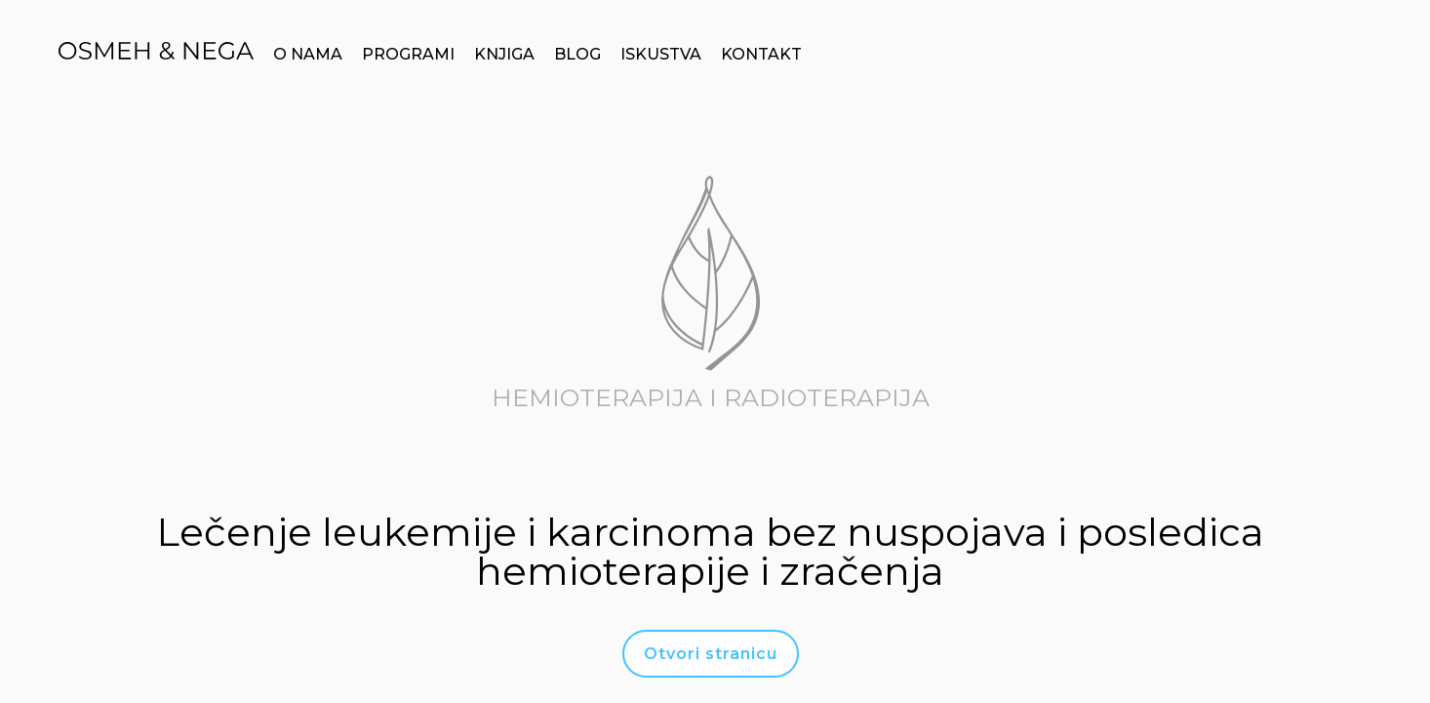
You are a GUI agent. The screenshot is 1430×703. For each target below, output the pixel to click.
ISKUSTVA (660, 54)
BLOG (577, 54)
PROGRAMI (408, 54)
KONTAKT (761, 54)
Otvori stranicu (710, 653)
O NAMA (307, 54)
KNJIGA (504, 54)
